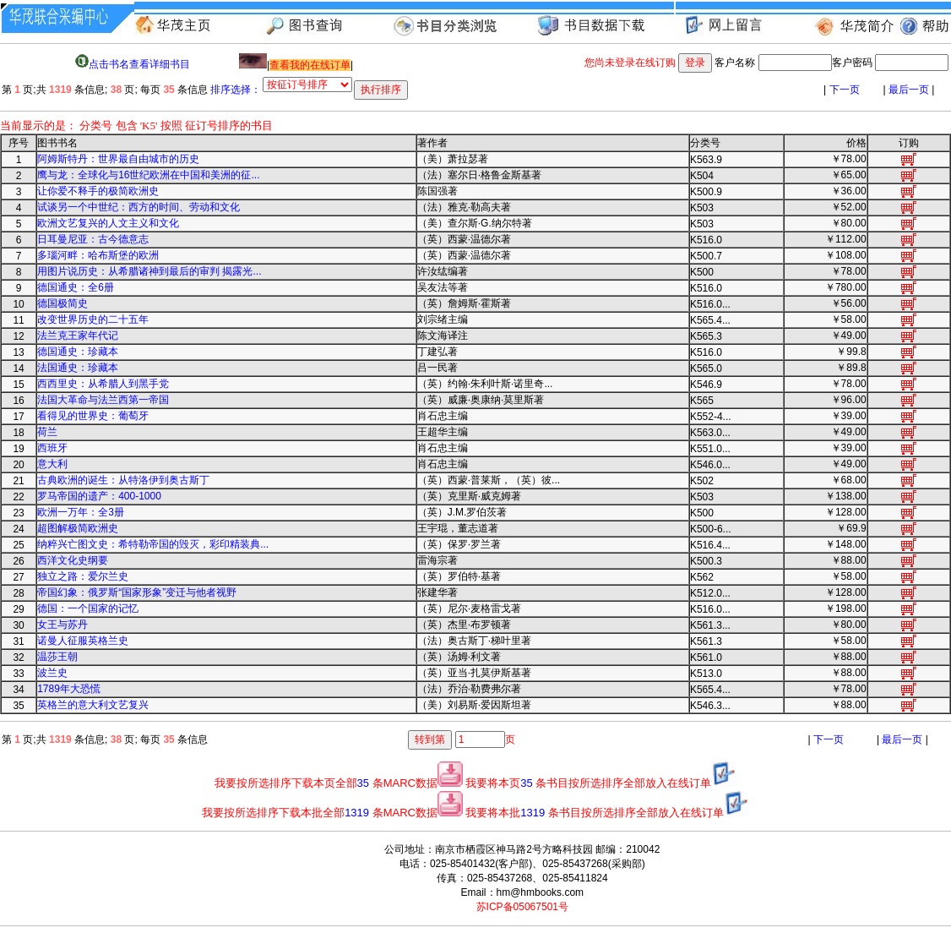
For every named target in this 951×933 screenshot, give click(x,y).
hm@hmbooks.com (540, 892)
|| (296, 65)
